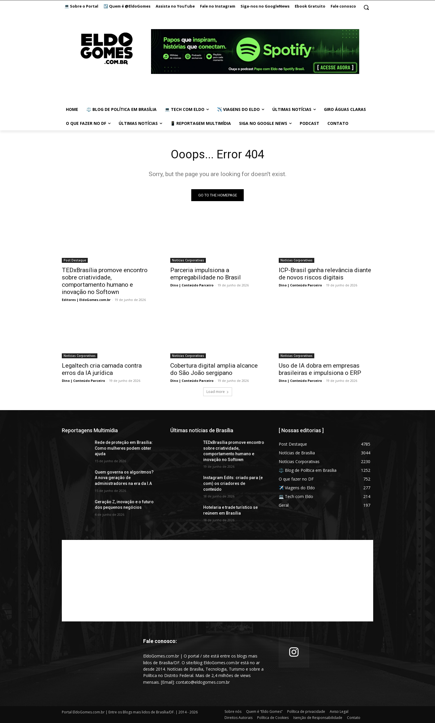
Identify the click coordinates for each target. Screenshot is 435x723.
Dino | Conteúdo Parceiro (191, 285)
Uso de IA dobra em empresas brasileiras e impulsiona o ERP (320, 369)
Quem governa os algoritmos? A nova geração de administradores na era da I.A (124, 478)
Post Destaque (75, 260)
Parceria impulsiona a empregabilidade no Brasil (205, 274)
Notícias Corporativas (188, 260)
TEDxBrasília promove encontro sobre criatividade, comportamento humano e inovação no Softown (105, 281)
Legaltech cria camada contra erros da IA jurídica (102, 369)
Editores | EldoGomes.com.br (86, 299)
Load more (217, 391)
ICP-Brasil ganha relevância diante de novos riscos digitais (325, 274)
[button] (366, 7)
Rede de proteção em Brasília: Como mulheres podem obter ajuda (124, 448)
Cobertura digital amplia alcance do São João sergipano (214, 369)
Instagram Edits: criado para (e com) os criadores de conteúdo (233, 483)
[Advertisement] (217, 580)
